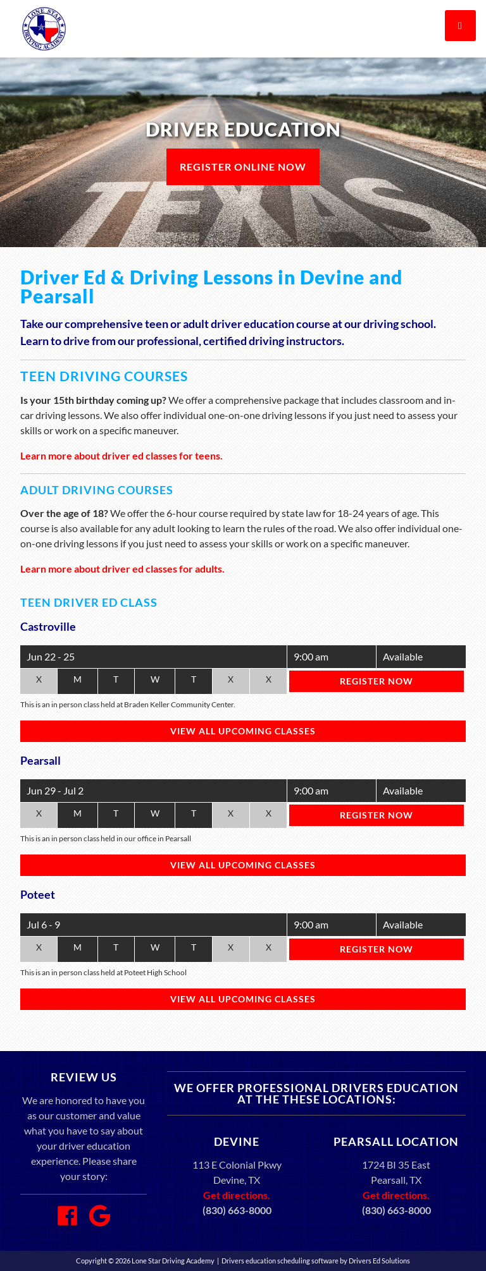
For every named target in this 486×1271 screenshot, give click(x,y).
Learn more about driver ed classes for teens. (121, 455)
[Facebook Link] (72, 1218)
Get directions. (236, 1195)
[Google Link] (100, 1218)
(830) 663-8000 (236, 1210)
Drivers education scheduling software (280, 1261)
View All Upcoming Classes (243, 731)
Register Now (376, 681)
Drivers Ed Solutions (379, 1261)
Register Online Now (243, 167)
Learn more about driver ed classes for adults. (122, 569)
